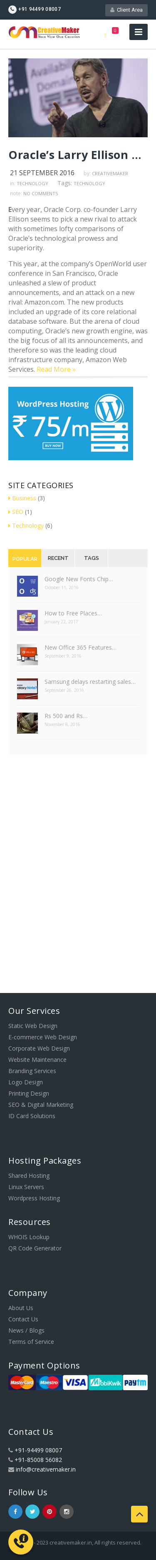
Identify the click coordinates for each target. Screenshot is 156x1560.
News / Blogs (26, 1330)
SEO (15, 512)
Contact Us (23, 1319)
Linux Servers (26, 1187)
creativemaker (110, 173)
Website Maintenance (37, 1060)
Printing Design (28, 1093)
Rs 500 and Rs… (66, 715)
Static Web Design (32, 1026)
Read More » (56, 369)
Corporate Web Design (39, 1048)
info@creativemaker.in (46, 1469)
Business (22, 498)
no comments (40, 193)
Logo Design (25, 1082)
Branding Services (32, 1071)
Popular (24, 559)
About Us (20, 1308)
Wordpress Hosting (34, 1198)
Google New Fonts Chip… (79, 578)
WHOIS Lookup (29, 1237)
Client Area (126, 10)
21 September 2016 (42, 172)
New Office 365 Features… (80, 647)
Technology (32, 183)
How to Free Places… (73, 613)
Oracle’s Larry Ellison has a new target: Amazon (78, 154)
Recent (58, 558)
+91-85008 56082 (38, 1460)
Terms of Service (31, 1342)
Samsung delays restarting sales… (90, 681)
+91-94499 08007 (38, 1450)
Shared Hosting (29, 1175)
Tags (91, 558)
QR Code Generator (35, 1248)
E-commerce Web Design (42, 1037)
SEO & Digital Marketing (40, 1105)
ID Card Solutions (31, 1116)
